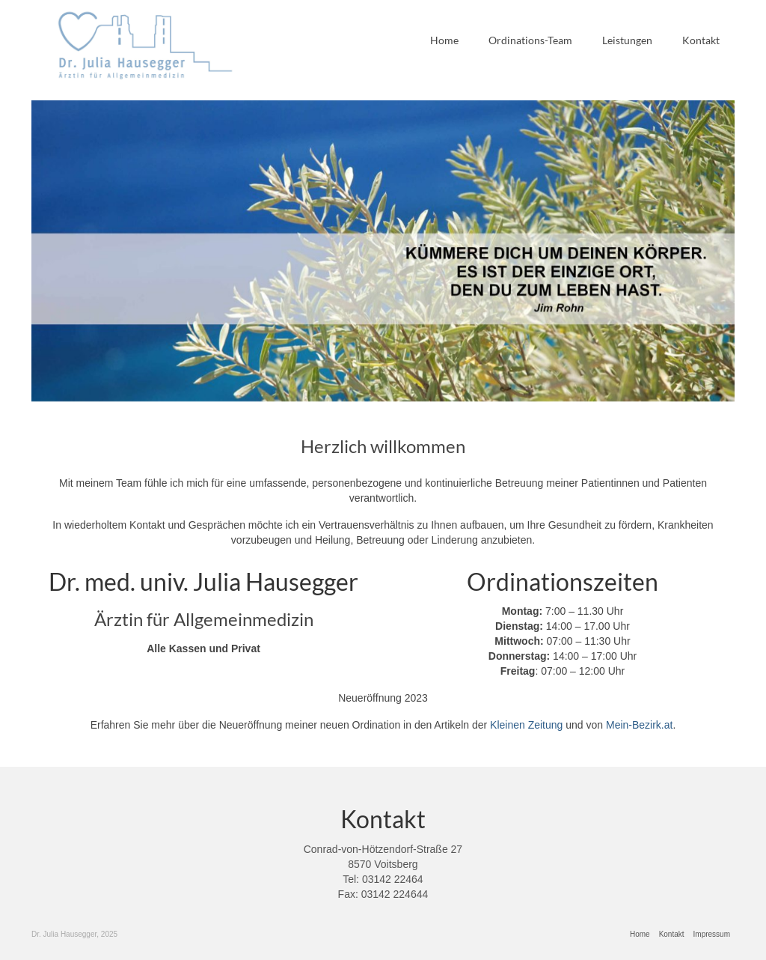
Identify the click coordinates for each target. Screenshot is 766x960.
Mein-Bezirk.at (639, 725)
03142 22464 (392, 879)
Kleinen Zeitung (526, 725)
